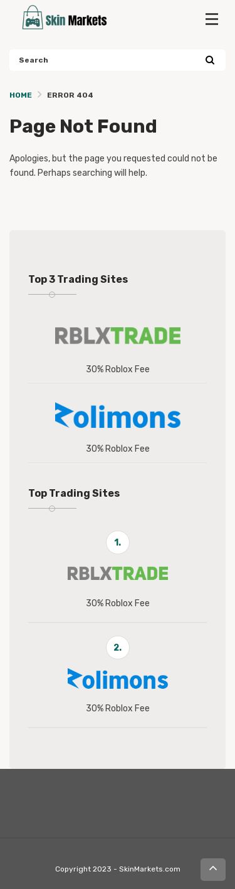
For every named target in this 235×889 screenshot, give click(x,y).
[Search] (209, 60)
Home (20, 95)
